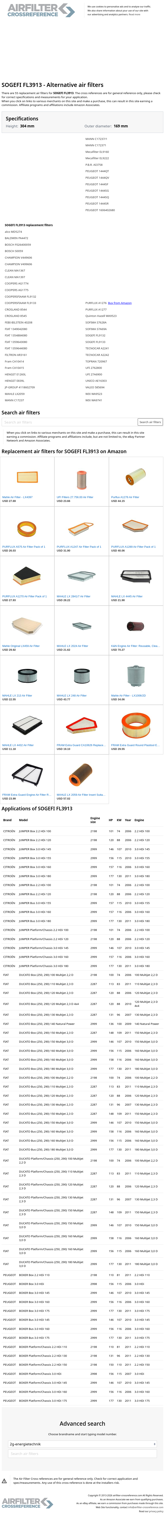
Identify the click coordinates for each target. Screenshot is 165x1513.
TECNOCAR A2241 (97, 348)
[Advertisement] (83, 50)
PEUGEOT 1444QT (97, 171)
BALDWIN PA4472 (16, 238)
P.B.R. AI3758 (94, 165)
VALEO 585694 (94, 387)
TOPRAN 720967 (96, 361)
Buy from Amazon (120, 303)
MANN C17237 (14, 400)
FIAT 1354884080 (16, 335)
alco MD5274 (13, 232)
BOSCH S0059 (14, 251)
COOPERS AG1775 (17, 290)
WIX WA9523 (93, 394)
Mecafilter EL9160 (97, 152)
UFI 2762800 (93, 368)
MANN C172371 (95, 145)
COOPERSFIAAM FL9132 (20, 296)
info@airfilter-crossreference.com (146, 1507)
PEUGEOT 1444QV (97, 178)
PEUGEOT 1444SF (96, 184)
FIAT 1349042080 (16, 329)
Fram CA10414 (14, 361)
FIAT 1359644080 (16, 348)
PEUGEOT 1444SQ (97, 197)
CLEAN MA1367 (15, 270)
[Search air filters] (70, 422)
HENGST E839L (14, 381)
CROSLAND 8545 (16, 316)
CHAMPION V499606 (18, 264)
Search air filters (150, 422)
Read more (134, 14)
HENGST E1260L (15, 374)
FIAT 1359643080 (16, 342)
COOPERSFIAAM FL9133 (20, 303)
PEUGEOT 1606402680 (100, 210)
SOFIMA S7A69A (96, 329)
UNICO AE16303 (96, 381)
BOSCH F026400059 (18, 245)
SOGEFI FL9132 (95, 335)
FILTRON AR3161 (16, 355)
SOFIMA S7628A (95, 322)
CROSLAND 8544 (16, 309)
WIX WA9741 (93, 400)
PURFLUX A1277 (96, 309)
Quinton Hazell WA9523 (101, 316)
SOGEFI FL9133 (95, 342)
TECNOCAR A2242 (97, 355)
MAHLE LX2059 (15, 394)
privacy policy (156, 1511)
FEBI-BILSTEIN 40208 (18, 322)
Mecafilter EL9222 (97, 158)
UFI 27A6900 (93, 374)
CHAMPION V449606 (18, 257)
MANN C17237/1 (96, 139)
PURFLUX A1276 (96, 303)
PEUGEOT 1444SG (97, 190)
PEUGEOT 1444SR (97, 203)
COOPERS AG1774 (17, 283)
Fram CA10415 (14, 368)
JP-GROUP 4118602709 (20, 387)
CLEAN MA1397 (15, 277)
